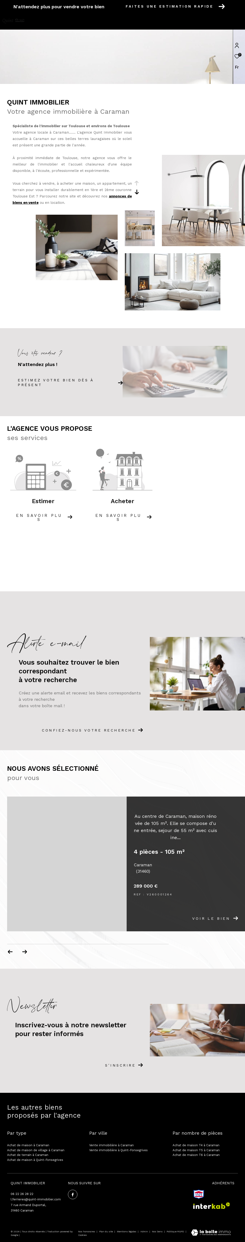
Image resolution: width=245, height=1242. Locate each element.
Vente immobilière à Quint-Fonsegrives (118, 1150)
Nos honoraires (86, 1231)
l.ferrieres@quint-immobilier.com (36, 1199)
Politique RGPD (175, 1231)
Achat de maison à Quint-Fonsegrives (35, 1160)
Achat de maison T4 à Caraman (196, 1145)
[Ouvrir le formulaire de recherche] (213, 21)
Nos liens (157, 1231)
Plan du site (106, 1231)
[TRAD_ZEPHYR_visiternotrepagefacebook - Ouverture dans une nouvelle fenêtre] (72, 1194)
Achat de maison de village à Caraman (35, 1150)
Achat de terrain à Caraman (27, 1155)
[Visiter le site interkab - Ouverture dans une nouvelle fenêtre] (211, 1206)
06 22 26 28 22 (22, 1194)
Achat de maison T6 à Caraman (196, 1155)
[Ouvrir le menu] (237, 21)
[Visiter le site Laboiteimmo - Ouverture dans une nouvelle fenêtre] (210, 1233)
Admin (144, 1231)
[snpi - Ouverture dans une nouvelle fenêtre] (198, 1194)
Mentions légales (127, 1231)
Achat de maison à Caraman (28, 1145)
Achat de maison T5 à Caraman (196, 1150)
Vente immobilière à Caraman (111, 1145)
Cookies (82, 1235)
